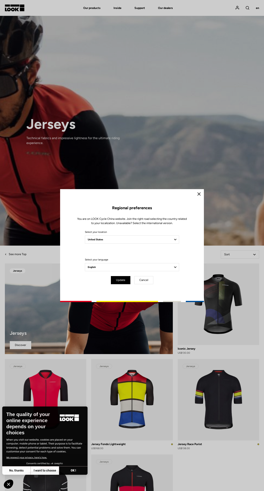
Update (120, 280)
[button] (8, 484)
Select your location (96, 232)
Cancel (143, 280)
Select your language (96, 259)
